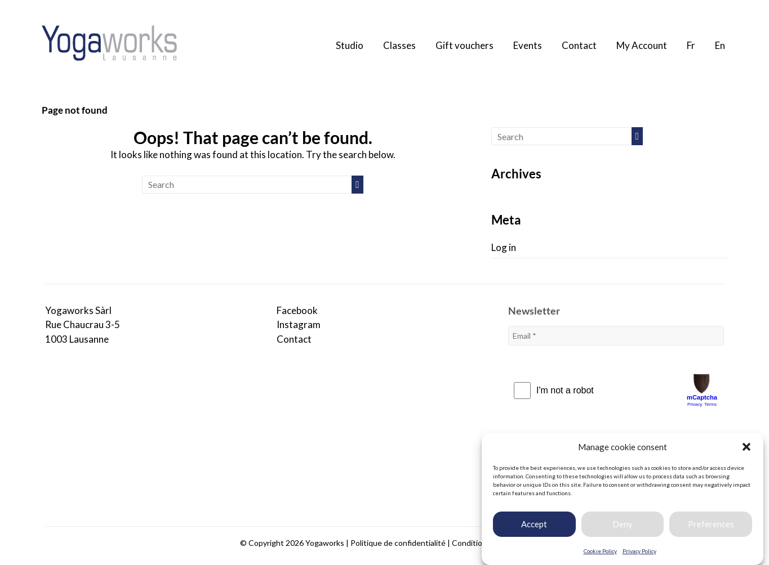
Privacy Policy (639, 551)
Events (527, 45)
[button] (746, 446)
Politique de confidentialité (398, 543)
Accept (534, 524)
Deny (622, 524)
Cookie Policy (600, 551)
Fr (691, 45)
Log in (503, 247)
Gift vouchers (464, 45)
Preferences (711, 524)
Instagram (299, 324)
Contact (579, 45)
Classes (399, 45)
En (720, 45)
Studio (349, 45)
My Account (641, 45)
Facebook (297, 310)
